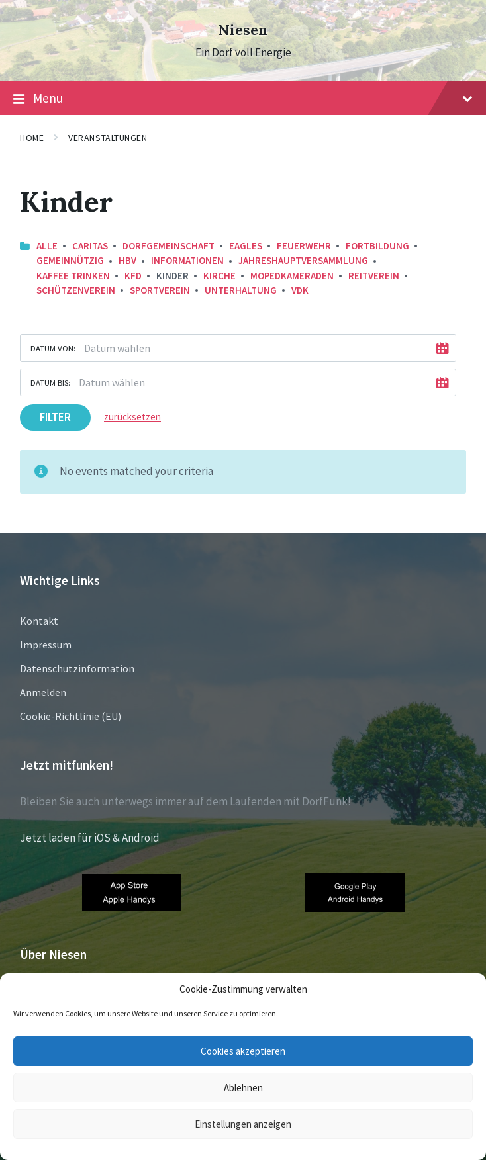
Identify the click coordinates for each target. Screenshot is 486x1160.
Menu (243, 98)
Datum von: (52, 348)
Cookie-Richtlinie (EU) (70, 716)
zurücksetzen (132, 416)
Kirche (219, 275)
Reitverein (373, 275)
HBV (127, 260)
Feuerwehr (304, 246)
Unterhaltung (241, 290)
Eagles (245, 246)
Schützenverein (75, 290)
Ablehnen (243, 1087)
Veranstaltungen (107, 138)
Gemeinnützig (70, 260)
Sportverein (160, 290)
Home (32, 138)
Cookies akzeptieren (243, 1051)
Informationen (187, 260)
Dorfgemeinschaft (168, 246)
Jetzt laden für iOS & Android (90, 837)
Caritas (90, 246)
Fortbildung (377, 246)
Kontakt (39, 620)
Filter (55, 417)
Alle (47, 246)
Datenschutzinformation (77, 668)
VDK (300, 290)
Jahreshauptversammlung (303, 260)
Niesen (243, 30)
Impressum (46, 644)
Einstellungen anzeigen (243, 1124)
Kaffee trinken (73, 275)
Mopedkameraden (292, 275)
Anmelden (43, 692)
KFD (133, 275)
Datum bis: (50, 382)
